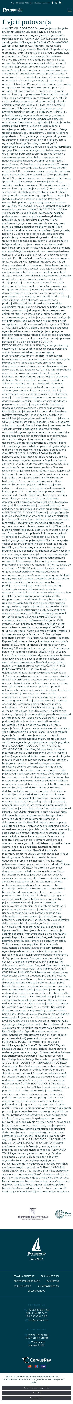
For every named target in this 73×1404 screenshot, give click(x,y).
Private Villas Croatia (27, 1281)
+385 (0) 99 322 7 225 (38, 1310)
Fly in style (53, 1281)
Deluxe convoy (36, 1291)
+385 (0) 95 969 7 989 (36, 1316)
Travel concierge (24, 1276)
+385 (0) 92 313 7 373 (36, 1313)
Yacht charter (22, 1286)
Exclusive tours (50, 1276)
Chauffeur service (48, 1286)
